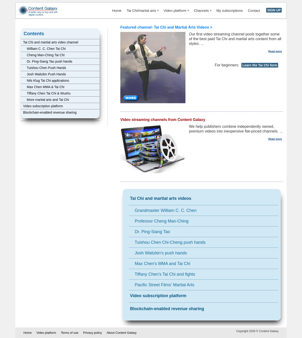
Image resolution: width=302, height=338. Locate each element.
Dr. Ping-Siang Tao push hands (47, 61)
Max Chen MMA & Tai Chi (43, 87)
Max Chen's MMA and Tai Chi (160, 263)
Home (117, 11)
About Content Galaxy (122, 332)
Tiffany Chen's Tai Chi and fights (162, 274)
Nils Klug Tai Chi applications (46, 80)
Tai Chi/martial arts (143, 11)
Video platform (176, 11)
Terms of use (69, 332)
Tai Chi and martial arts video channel (50, 42)
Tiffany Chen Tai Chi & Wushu (47, 93)
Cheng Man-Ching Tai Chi (44, 55)
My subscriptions (229, 11)
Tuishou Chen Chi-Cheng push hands (168, 242)
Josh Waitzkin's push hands (158, 253)
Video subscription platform (43, 106)
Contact (254, 11)
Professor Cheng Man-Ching (159, 221)
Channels (203, 11)
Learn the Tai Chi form (259, 65)
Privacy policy (92, 332)
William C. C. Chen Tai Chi (44, 49)
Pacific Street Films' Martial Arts (162, 284)
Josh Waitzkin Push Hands (44, 74)
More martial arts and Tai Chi (46, 100)
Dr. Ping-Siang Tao (150, 231)
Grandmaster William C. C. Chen (163, 210)
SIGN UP (274, 10)
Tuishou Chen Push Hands (44, 68)
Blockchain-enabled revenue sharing (49, 112)
